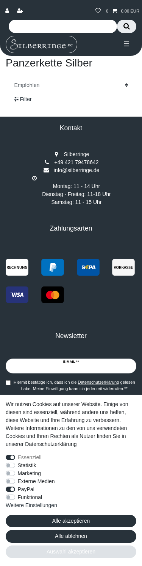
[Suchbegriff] (63, 26)
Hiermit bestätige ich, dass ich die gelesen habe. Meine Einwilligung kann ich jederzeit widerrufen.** (74, 385)
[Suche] (126, 26)
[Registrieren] (20, 11)
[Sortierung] (71, 84)
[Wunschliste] (98, 11)
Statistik (27, 465)
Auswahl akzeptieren (71, 552)
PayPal (26, 489)
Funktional (30, 497)
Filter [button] (23, 99)
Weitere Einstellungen (31, 505)
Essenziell (30, 457)
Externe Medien (36, 481)
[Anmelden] (8, 11)
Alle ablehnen (71, 536)
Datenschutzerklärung (50, 444)
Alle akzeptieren (71, 521)
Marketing (29, 473)
